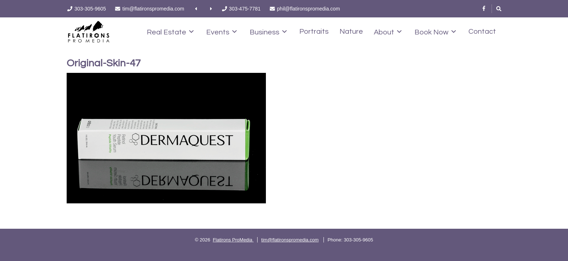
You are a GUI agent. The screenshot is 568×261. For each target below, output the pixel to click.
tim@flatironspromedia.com (289, 240)
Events (221, 32)
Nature (351, 31)
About (388, 32)
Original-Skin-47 (104, 63)
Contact (482, 31)
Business (268, 32)
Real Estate (170, 32)
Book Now (435, 32)
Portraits (314, 31)
